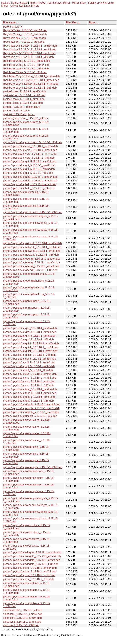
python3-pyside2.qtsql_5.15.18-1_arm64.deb (29, 362)
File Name (9, 22)
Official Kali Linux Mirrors (24, 5)
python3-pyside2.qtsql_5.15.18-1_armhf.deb (29, 366)
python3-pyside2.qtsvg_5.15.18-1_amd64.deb (30, 374)
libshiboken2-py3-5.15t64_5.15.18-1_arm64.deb (31, 80)
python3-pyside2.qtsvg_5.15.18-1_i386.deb (28, 385)
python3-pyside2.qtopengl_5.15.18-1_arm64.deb (31, 262)
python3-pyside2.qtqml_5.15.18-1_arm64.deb (29, 332)
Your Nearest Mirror (58, 2)
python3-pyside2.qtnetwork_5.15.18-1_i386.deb (31, 254)
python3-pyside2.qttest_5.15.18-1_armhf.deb (29, 396)
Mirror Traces (37, 2)
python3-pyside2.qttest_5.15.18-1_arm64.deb (29, 393)
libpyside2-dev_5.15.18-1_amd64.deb (25, 30)
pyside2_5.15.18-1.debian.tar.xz (21, 106)
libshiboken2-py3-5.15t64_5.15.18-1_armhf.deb (30, 83)
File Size (71, 22)
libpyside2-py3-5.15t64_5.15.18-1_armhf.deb (29, 53)
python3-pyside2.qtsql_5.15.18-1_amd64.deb (29, 358)
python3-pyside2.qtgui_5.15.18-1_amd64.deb (29, 161)
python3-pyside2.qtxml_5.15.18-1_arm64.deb (29, 571)
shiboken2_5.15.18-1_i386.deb (21, 625)
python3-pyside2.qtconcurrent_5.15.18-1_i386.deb (32, 142)
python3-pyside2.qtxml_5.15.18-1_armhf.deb (29, 575)
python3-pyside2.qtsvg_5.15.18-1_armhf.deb (29, 381)
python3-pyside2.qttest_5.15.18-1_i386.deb (28, 400)
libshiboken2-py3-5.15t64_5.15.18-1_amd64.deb (31, 76)
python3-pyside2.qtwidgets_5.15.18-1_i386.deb (30, 564)
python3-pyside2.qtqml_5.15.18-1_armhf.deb (29, 335)
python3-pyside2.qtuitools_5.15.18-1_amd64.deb (31, 404)
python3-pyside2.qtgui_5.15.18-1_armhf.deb (29, 169)
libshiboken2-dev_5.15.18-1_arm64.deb (26, 64)
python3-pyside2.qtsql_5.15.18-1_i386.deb (28, 370)
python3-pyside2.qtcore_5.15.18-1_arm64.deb (30, 150)
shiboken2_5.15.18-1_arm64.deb (22, 617)
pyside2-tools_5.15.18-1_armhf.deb (24, 99)
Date (92, 22)
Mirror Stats (79, 2)
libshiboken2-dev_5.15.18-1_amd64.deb (26, 60)
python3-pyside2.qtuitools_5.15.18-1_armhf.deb (31, 412)
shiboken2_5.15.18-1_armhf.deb (22, 621)
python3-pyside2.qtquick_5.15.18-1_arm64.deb (30, 347)
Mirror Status (19, 2)
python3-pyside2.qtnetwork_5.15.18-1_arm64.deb (32, 247)
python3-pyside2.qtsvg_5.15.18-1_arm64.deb (29, 377)
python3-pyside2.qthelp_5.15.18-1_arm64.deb (30, 180)
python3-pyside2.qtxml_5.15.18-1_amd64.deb (30, 567)
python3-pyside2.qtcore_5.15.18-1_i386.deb (29, 157)
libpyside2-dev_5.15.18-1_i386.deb (23, 41)
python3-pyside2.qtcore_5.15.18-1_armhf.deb (29, 153)
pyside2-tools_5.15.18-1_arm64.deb (24, 95)
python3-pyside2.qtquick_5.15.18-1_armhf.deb (30, 351)
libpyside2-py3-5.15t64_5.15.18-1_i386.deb (28, 57)
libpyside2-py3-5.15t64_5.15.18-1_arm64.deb (29, 49)
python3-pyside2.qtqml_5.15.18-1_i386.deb (28, 339)
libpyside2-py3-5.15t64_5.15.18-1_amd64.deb (30, 45)
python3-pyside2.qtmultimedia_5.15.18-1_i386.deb (32, 212)
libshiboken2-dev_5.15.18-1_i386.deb (25, 72)
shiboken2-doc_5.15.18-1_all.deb (22, 610)
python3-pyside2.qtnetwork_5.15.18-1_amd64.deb (32, 243)
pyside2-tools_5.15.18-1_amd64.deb (24, 91)
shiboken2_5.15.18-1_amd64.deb (22, 614)
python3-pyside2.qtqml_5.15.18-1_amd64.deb (30, 328)
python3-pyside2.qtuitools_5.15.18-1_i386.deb (30, 416)
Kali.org (5, 2)
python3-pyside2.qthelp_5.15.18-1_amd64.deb (30, 176)
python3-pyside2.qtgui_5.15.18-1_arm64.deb (29, 165)
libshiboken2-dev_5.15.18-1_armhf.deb (26, 68)
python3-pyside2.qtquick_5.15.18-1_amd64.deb (31, 343)
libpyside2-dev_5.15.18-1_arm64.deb (25, 34)
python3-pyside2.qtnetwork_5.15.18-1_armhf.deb (31, 251)
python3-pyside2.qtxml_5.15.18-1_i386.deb (28, 579)
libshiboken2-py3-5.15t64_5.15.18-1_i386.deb (30, 87)
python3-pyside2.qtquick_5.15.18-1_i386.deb (29, 354)
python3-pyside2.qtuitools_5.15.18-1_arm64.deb (31, 408)
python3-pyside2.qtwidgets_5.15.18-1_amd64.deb (32, 552)
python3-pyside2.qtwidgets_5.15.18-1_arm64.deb (32, 556)
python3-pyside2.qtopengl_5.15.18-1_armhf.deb (31, 266)
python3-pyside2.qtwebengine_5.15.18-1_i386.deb (32, 467)
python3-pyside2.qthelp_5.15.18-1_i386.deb (28, 188)
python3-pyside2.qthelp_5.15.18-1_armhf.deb (29, 184)
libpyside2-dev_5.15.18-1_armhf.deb (24, 38)
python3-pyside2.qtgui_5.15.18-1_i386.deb (28, 172)
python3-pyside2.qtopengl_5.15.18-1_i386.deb (30, 270)
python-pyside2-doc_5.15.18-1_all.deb (25, 118)
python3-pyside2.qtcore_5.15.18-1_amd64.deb (30, 146)
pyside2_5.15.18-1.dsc (16, 110)
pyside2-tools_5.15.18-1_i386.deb (23, 102)
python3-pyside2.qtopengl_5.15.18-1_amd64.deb (31, 258)
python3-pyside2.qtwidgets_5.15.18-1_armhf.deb (31, 560)
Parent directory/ (12, 26)
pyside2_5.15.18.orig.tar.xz (19, 114)
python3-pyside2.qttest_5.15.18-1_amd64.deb (30, 389)
